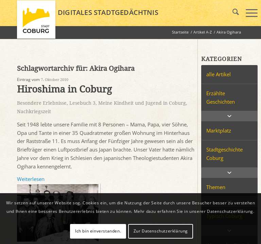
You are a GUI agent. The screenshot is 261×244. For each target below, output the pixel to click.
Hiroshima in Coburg (64, 89)
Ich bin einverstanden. (98, 231)
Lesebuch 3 (82, 103)
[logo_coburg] (36, 22)
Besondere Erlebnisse (42, 103)
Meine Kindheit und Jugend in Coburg (142, 103)
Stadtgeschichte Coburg (224, 153)
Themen (215, 187)
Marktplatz (218, 130)
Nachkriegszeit (34, 111)
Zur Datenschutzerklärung (161, 231)
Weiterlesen (31, 179)
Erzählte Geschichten (220, 97)
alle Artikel (218, 74)
